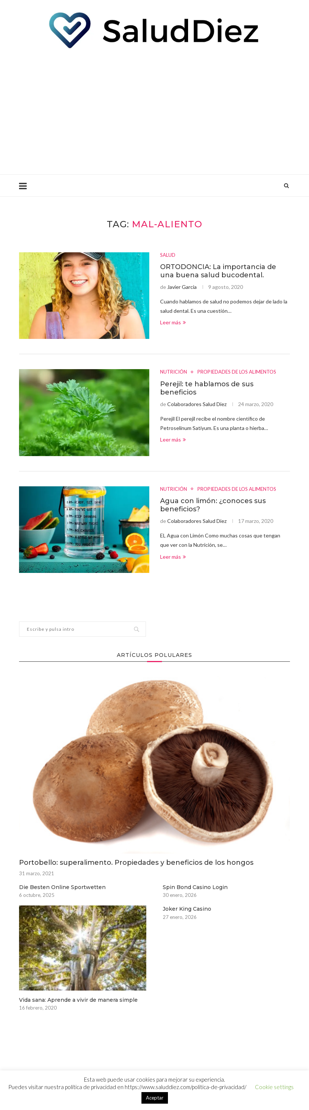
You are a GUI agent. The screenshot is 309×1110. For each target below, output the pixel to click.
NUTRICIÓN (173, 372)
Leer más (173, 322)
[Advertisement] (154, 111)
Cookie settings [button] (274, 1087)
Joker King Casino (187, 908)
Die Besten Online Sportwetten (62, 887)
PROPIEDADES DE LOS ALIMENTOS (236, 372)
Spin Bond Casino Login (195, 887)
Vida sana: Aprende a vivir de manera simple (78, 1000)
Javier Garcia (182, 287)
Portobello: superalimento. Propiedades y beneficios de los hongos (136, 862)
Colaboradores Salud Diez (197, 404)
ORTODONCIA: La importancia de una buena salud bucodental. (218, 271)
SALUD (167, 255)
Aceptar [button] (154, 1098)
